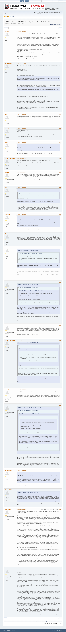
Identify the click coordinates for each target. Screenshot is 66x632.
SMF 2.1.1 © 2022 (6, 630)
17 (15, 27)
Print (60, 618)
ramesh (7, 389)
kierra (6, 142)
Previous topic (53, 24)
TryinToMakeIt (8, 63)
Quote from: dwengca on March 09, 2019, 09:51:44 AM (28, 250)
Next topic (59, 24)
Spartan (7, 31)
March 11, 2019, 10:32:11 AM (21, 340)
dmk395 (7, 128)
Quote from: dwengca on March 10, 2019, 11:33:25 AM (28, 342)
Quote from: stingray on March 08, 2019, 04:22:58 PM (27, 473)
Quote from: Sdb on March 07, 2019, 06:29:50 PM (27, 145)
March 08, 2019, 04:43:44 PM (21, 187)
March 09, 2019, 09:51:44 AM (21, 214)
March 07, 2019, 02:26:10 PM (21, 31)
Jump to (45, 623)
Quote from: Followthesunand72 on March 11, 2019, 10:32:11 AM (29, 407)
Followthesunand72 (10, 158)
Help (52, 630)
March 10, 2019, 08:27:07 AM (21, 247)
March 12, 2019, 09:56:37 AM (21, 489)
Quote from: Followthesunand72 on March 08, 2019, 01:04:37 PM (30, 253)
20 (20, 27)
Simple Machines (12, 630)
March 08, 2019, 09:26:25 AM (21, 142)
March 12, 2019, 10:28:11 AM (21, 509)
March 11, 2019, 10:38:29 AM (21, 389)
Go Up (6, 618)
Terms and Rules (56, 630)
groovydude (8, 509)
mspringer (7, 325)
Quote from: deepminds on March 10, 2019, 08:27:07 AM (28, 284)
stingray (7, 172)
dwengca (7, 214)
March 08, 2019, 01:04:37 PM (21, 158)
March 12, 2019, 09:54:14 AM (21, 470)
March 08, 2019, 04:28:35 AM (21, 128)
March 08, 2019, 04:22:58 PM (21, 172)
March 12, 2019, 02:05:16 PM (21, 568)
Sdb (6, 114)
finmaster (7, 233)
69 (22, 618)
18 (16, 27)
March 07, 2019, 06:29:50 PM (21, 114)
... (14, 27)
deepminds (8, 247)
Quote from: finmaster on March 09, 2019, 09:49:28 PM (28, 492)
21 (21, 27)
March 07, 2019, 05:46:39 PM (21, 63)
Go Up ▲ (61, 630)
